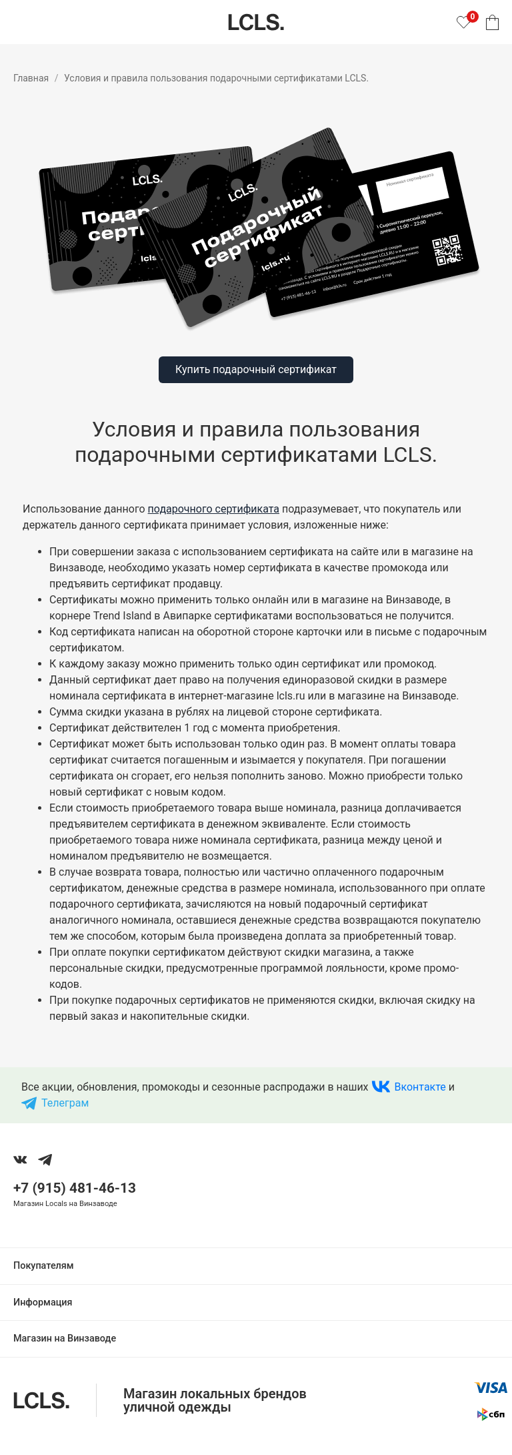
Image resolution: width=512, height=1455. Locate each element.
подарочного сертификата (213, 509)
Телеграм (65, 1103)
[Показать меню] (21, 22)
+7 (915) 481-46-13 (74, 1188)
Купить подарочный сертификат (256, 369)
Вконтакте (420, 1087)
